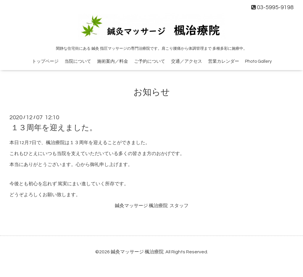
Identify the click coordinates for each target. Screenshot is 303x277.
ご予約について (149, 61)
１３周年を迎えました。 (54, 128)
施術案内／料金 (112, 61)
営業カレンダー (223, 61)
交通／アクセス (186, 61)
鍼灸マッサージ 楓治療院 (137, 251)
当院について (78, 61)
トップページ (45, 61)
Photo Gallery (258, 61)
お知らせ (151, 92)
